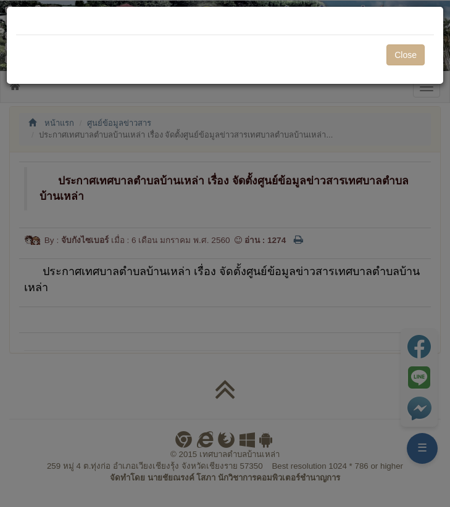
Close (405, 55)
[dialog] (225, 253)
